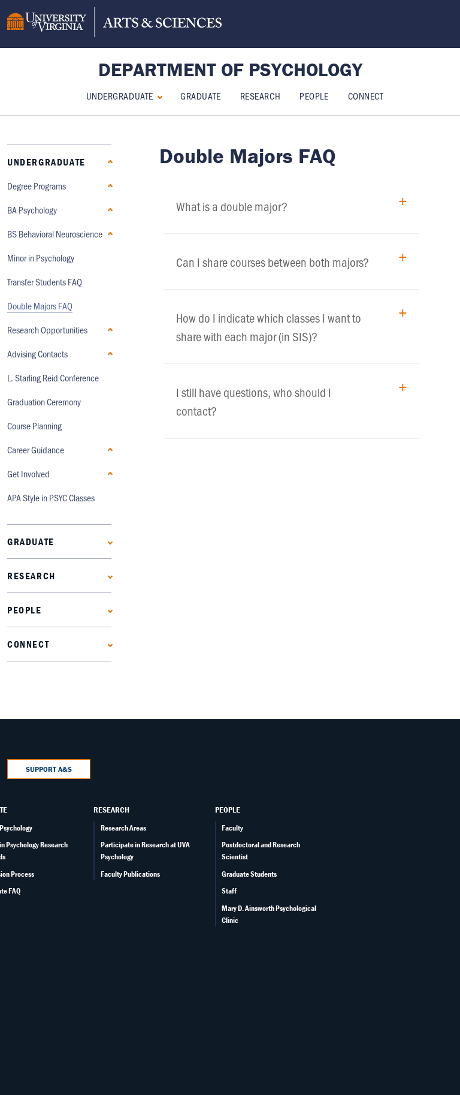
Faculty (232, 828)
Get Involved (28, 473)
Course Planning (34, 425)
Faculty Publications (130, 874)
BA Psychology (32, 209)
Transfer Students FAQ (44, 281)
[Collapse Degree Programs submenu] (107, 185)
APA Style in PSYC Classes (51, 497)
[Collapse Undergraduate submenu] (157, 96)
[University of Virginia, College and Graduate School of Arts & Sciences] (114, 24)
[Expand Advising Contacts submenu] (107, 353)
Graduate (200, 95)
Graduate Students (249, 874)
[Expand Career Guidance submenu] (107, 449)
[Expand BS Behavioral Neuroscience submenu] (107, 233)
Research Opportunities (47, 329)
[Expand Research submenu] (107, 575)
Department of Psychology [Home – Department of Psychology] (230, 69)
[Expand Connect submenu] (107, 644)
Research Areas (123, 828)
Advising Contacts (37, 353)
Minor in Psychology (40, 257)
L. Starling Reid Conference (53, 377)
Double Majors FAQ (39, 305)
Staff (229, 891)
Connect (366, 95)
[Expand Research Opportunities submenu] (107, 329)
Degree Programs (36, 185)
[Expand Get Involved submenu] (107, 473)
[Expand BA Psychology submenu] (107, 209)
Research (260, 95)
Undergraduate (119, 95)
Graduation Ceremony (44, 401)
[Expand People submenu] (107, 609)
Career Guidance (35, 449)
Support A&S (49, 769)
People (313, 95)
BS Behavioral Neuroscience (54, 233)
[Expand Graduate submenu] (107, 541)
